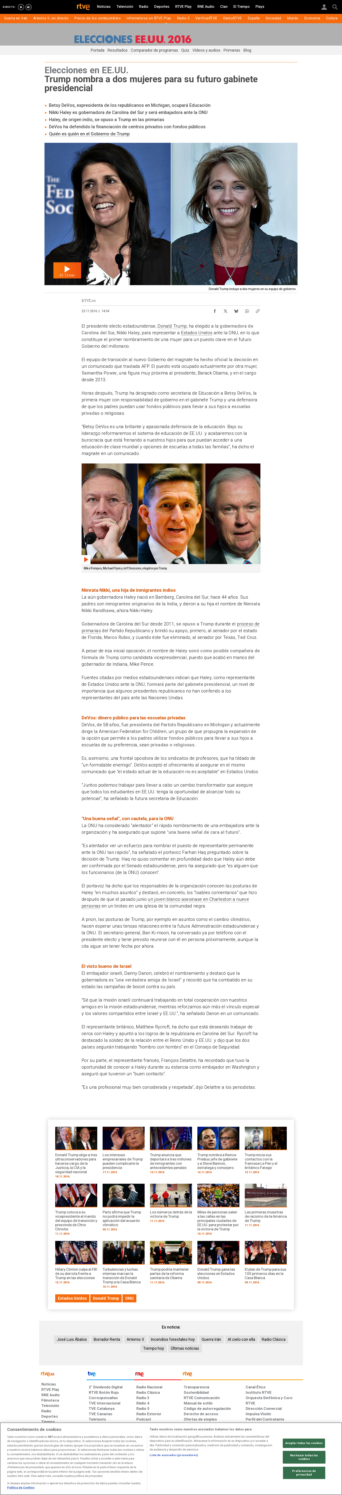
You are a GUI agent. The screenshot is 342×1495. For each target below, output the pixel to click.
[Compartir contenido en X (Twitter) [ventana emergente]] (225, 310)
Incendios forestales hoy (173, 1339)
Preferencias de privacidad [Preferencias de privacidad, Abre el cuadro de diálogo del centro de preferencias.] (304, 1473)
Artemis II (135, 1339)
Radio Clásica (273, 1339)
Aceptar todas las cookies (304, 1443)
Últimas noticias (185, 1348)
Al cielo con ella (241, 1339)
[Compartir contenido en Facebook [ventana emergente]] (214, 310)
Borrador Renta (107, 1339)
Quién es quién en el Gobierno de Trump (89, 134)
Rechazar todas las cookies (304, 1457)
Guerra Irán (211, 1339)
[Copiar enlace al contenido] (257, 310)
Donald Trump (172, 326)
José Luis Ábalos (72, 1339)
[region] (171, 1458)
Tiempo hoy (153, 1348)
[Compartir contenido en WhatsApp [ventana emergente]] (247, 310)
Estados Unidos (197, 332)
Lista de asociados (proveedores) (174, 1455)
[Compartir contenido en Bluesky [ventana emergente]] (236, 310)
